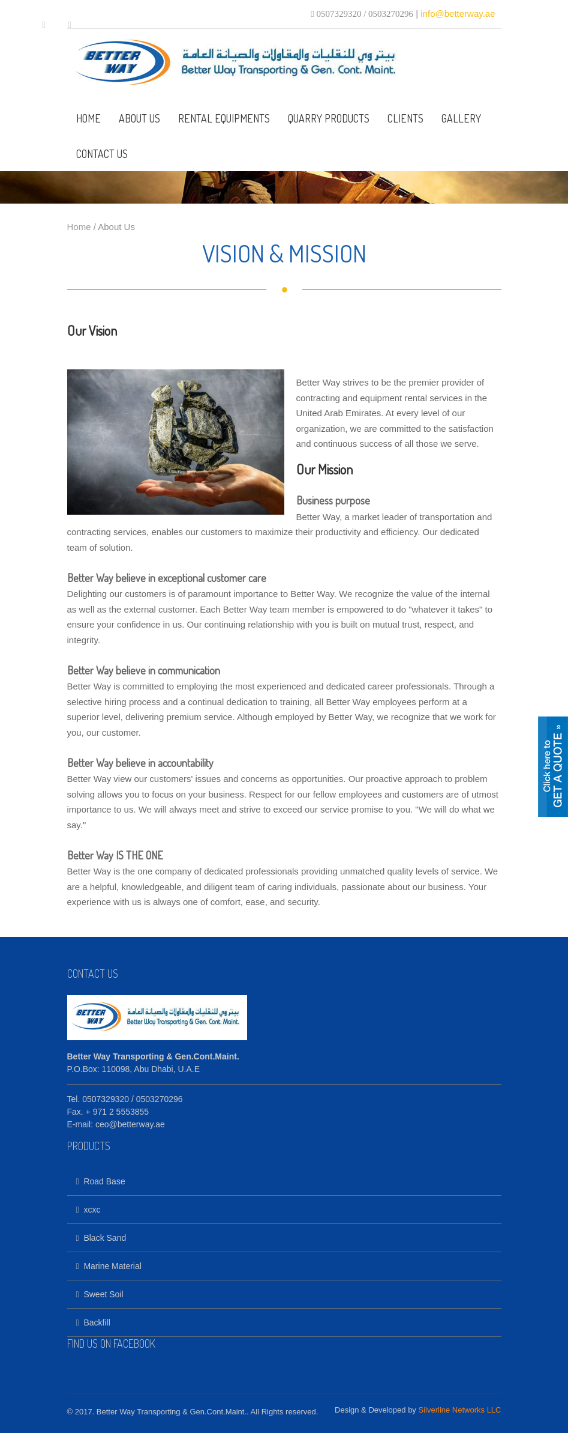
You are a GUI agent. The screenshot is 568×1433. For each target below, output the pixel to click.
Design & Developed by (418, 1409)
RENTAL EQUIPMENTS (224, 118)
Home (79, 227)
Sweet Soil (100, 1294)
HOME (88, 118)
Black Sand (101, 1238)
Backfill (93, 1322)
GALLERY (461, 118)
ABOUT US (139, 118)
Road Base (100, 1181)
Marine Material (109, 1266)
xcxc (88, 1209)
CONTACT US (102, 153)
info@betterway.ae (457, 13)
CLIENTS (405, 118)
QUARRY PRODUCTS (328, 118)
